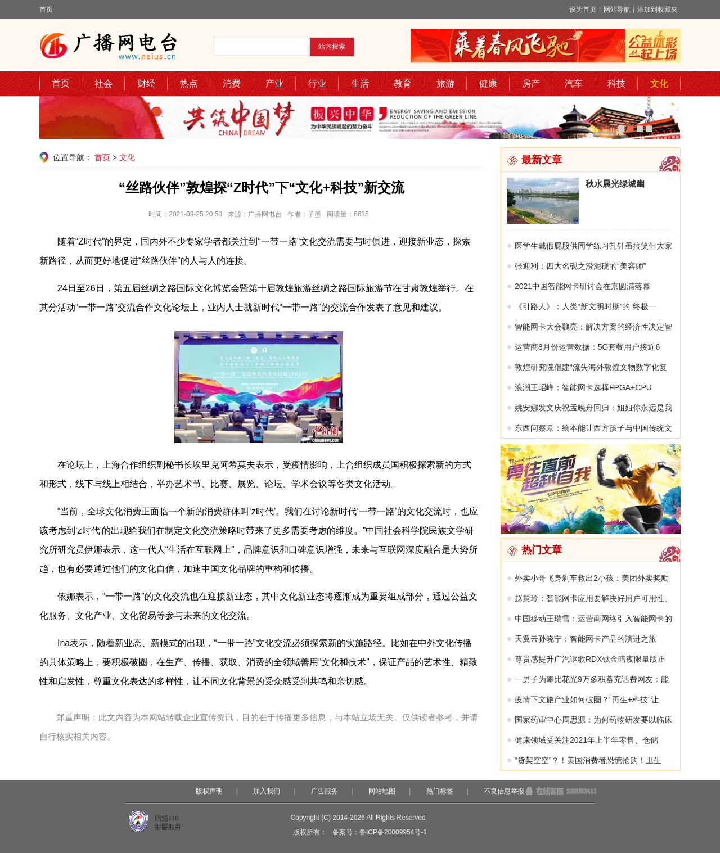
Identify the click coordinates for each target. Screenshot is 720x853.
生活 (360, 83)
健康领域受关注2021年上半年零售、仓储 (586, 739)
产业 (275, 83)
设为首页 (582, 9)
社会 (103, 83)
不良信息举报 (504, 791)
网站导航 (617, 9)
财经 (146, 83)
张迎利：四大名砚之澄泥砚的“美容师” (580, 265)
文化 (659, 83)
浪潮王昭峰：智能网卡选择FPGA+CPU (583, 387)
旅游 (445, 83)
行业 (317, 83)
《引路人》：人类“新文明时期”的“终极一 (585, 306)
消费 (232, 83)
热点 (189, 83)
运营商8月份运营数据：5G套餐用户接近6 (587, 346)
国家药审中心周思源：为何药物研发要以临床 (593, 719)
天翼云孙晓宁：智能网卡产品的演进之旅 (585, 638)
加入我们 (266, 791)
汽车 (574, 83)
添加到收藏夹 (657, 9)
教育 (403, 83)
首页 (46, 9)
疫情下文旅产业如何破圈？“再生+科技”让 (587, 699)
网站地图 (381, 791)
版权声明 (209, 791)
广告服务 (324, 791)
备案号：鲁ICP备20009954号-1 (379, 832)
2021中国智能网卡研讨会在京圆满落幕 (582, 286)
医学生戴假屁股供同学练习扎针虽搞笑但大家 (593, 245)
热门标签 (439, 791)
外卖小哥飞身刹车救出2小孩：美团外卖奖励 (592, 578)
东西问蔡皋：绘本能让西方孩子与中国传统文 (593, 427)
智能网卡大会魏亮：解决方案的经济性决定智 (593, 326)
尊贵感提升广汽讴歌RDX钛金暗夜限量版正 (590, 659)
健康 (488, 83)
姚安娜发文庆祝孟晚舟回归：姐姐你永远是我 (593, 407)
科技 (617, 83)
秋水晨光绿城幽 (615, 183)
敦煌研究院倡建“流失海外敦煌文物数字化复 (591, 367)
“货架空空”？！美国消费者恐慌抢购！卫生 (588, 760)
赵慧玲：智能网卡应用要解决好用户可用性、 (593, 598)
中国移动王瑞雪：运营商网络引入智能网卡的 (593, 618)
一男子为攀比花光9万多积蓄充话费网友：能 (592, 679)
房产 (531, 83)
